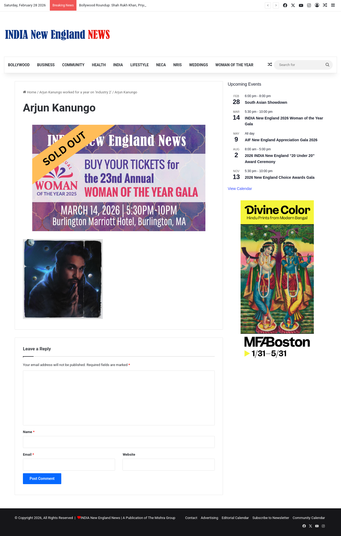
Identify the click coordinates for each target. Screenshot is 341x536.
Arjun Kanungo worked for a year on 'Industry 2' (75, 92)
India (118, 65)
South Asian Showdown (266, 102)
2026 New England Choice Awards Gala (279, 177)
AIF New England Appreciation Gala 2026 (281, 140)
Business (46, 65)
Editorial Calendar (235, 518)
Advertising (209, 518)
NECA (161, 65)
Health (99, 65)
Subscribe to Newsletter (270, 518)
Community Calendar (309, 518)
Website (129, 454)
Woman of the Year (234, 65)
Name (29, 432)
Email (28, 454)
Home (29, 92)
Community (73, 65)
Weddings (198, 65)
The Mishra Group (161, 518)
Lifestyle (139, 65)
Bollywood (19, 65)
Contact (191, 518)
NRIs (177, 65)
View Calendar (240, 188)
